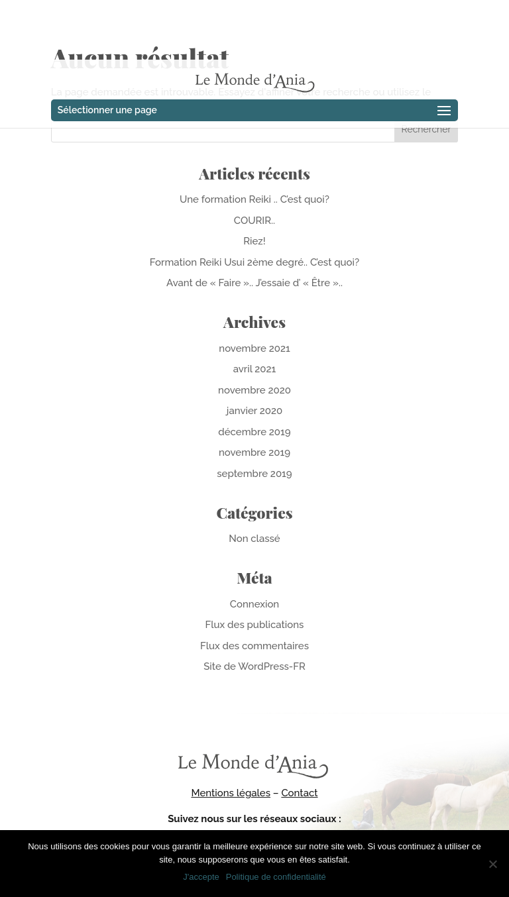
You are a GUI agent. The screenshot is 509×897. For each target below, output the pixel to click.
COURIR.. (254, 221)
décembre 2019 (254, 432)
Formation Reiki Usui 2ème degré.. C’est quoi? (254, 262)
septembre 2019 (254, 474)
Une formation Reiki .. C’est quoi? (254, 199)
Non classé (254, 539)
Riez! (254, 241)
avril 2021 (254, 369)
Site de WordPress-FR (254, 666)
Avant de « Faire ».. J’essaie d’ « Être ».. (254, 283)
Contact (299, 793)
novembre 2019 (254, 452)
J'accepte (201, 877)
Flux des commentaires (254, 646)
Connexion (254, 604)
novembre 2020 (254, 390)
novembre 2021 (254, 348)
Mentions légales (230, 793)
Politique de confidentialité (276, 877)
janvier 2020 (254, 411)
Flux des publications (254, 625)
